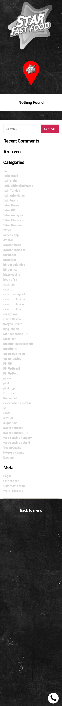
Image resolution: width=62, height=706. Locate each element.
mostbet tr (10, 348)
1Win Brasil (10, 175)
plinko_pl (9, 388)
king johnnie (11, 329)
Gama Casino (12, 319)
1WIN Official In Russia (18, 185)
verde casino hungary (17, 437)
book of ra (10, 279)
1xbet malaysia (13, 215)
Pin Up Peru (10, 373)
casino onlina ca (14, 299)
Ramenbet (10, 398)
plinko (7, 383)
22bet (7, 230)
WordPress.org (13, 490)
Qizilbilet (9, 393)
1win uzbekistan (14, 195)
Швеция (8, 457)
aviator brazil (12, 245)
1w (5, 171)
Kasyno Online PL (14, 324)
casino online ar (13, 304)
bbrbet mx (10, 269)
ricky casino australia (17, 403)
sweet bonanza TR (15, 432)
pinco (7, 378)
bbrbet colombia (14, 264)
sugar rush (10, 423)
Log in (7, 476)
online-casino (12, 358)
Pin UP (7, 363)
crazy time (10, 314)
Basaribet (9, 259)
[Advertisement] (31, 665)
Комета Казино (13, 452)
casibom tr (10, 284)
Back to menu (31, 510)
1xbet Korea (11, 205)
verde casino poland (16, 442)
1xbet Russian (12, 225)
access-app (11, 235)
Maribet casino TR (15, 334)
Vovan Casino (12, 447)
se (4, 408)
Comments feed (14, 486)
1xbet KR (9, 210)
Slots (6, 413)
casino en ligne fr (14, 294)
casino (7, 289)
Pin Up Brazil (11, 368)
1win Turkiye (11, 190)
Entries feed (11, 481)
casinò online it (13, 309)
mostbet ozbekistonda (18, 344)
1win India (10, 180)
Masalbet (9, 339)
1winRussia (10, 200)
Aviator (8, 240)
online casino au (14, 353)
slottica (8, 418)
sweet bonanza (13, 428)
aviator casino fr (14, 250)
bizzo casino (11, 274)
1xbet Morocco (13, 220)
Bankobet (9, 255)
